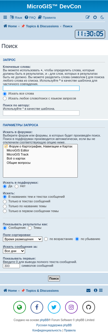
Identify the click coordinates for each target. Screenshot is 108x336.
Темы (34, 227)
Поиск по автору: (16, 105)
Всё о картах (40, 159)
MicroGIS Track (40, 155)
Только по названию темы (24, 206)
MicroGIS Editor (40, 151)
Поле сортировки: (17, 235)
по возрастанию (58, 239)
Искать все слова (18, 93)
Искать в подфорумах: (21, 182)
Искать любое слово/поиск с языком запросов (39, 98)
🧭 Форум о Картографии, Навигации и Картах (40, 147)
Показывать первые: (19, 258)
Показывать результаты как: (25, 224)
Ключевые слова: (17, 66)
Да (7, 186)
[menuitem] (30, 17)
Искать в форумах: (18, 132)
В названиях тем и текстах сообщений (34, 196)
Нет (20, 186)
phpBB (44, 320)
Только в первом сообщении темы (31, 211)
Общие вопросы (40, 163)
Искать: (9, 193)
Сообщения (14, 227)
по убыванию (87, 239)
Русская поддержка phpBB (54, 325)
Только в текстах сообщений (26, 201)
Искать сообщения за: (20, 246)
